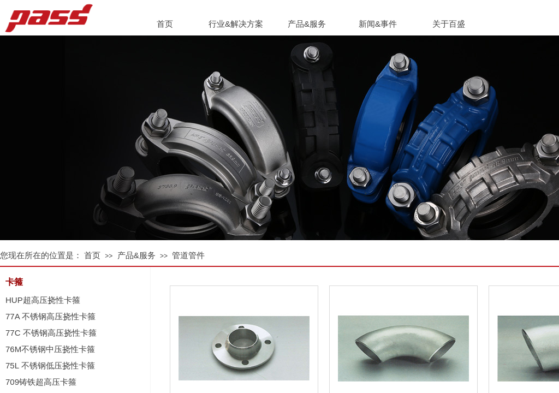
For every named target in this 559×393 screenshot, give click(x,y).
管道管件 (188, 255)
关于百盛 (448, 23)
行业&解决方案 (236, 23)
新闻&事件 (378, 23)
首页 (92, 255)
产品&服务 (136, 255)
